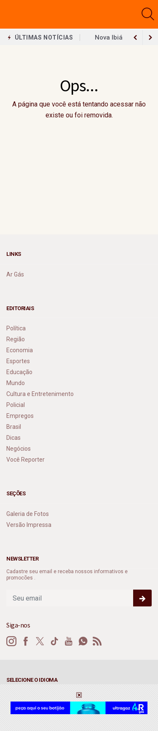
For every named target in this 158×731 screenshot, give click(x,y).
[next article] (135, 37)
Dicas (13, 437)
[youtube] (69, 641)
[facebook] (26, 641)
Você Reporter (25, 459)
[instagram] (11, 641)
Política (16, 328)
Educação (19, 372)
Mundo (15, 383)
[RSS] (97, 641)
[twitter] (40, 641)
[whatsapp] (83, 641)
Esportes (18, 361)
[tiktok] (54, 641)
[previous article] (150, 37)
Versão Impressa (28, 524)
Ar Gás (15, 274)
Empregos (20, 415)
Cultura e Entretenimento (40, 394)
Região (15, 339)
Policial (15, 404)
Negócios (18, 448)
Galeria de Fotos (27, 513)
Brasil (13, 426)
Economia (19, 350)
